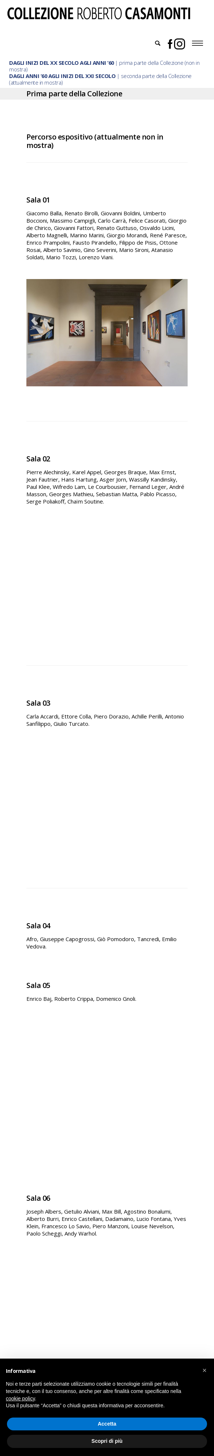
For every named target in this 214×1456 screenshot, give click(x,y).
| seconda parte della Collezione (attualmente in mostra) (100, 79)
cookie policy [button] (20, 1398)
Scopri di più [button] (107, 1441)
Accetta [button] (107, 1424)
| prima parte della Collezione (96, 62)
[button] (204, 1370)
